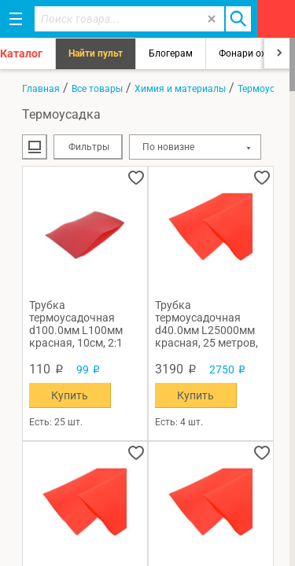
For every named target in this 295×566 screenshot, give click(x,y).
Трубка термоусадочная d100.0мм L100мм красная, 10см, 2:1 (76, 324)
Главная (41, 88)
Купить (69, 395)
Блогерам (171, 53)
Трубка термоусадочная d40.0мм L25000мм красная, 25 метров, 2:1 (206, 324)
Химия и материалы (180, 88)
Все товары (97, 88)
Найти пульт (95, 53)
